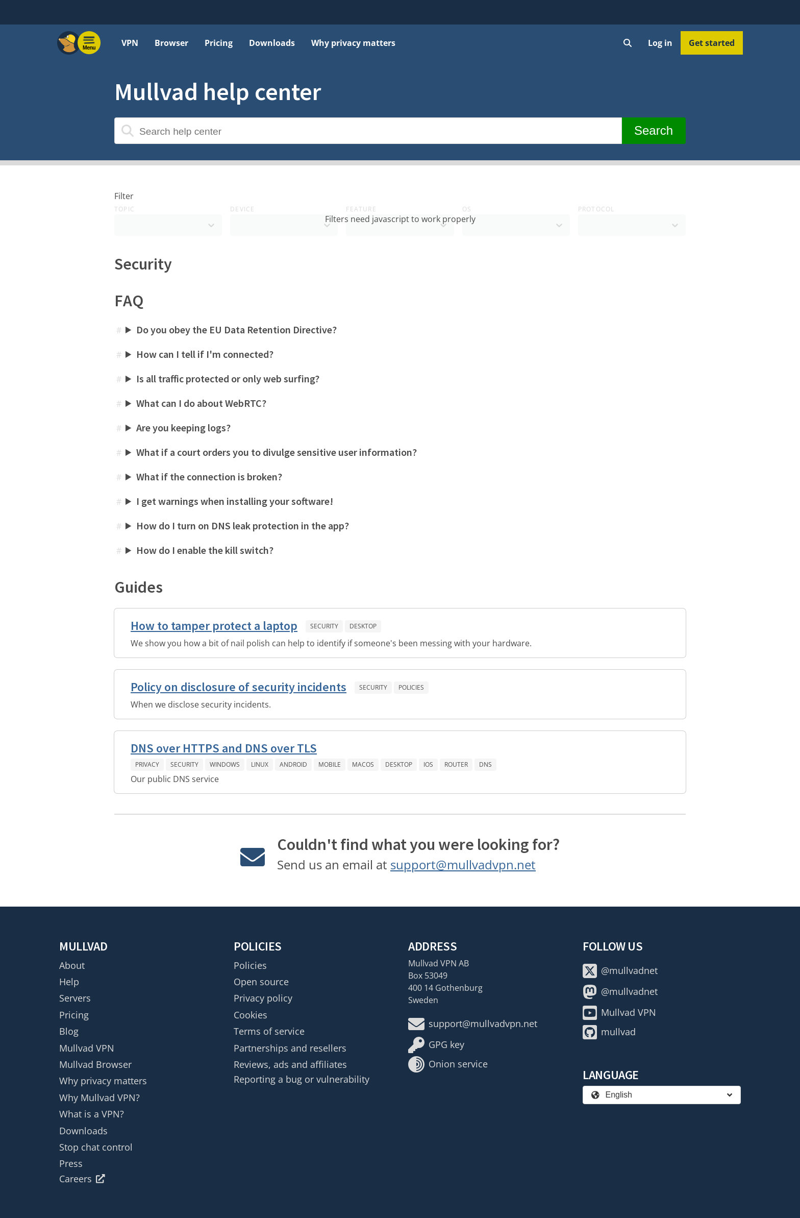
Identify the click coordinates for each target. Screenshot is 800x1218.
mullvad (609, 1032)
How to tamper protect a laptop (214, 626)
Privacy (147, 764)
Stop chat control (96, 1147)
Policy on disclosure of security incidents (238, 687)
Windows (225, 764)
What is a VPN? (91, 1114)
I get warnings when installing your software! (234, 501)
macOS (363, 764)
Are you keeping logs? (183, 427)
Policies (411, 687)
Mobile (329, 764)
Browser (171, 42)
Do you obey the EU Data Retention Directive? (236, 329)
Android (293, 764)
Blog (69, 1031)
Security (324, 626)
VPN (129, 42)
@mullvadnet (620, 971)
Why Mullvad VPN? (99, 1097)
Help (69, 982)
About (72, 965)
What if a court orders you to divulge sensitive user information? (276, 452)
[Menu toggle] (89, 43)
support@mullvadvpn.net (463, 864)
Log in (660, 42)
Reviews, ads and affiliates (290, 1064)
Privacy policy (263, 998)
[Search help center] (368, 130)
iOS (428, 764)
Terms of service (269, 1031)
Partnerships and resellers (290, 1048)
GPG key (436, 1045)
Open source (261, 982)
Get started (712, 42)
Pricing (219, 42)
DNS (485, 764)
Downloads (272, 42)
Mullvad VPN (86, 1048)
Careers (82, 1179)
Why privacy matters (353, 42)
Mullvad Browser (95, 1064)
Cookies (250, 1015)
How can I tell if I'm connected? (204, 354)
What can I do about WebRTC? (201, 403)
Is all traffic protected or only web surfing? (227, 378)
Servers (75, 998)
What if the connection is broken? (209, 476)
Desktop (363, 626)
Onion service (448, 1064)
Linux (259, 764)
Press (71, 1163)
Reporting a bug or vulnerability (301, 1079)
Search (653, 130)
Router (456, 764)
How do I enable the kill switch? (204, 550)
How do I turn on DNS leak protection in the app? (242, 525)
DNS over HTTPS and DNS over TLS (224, 748)
